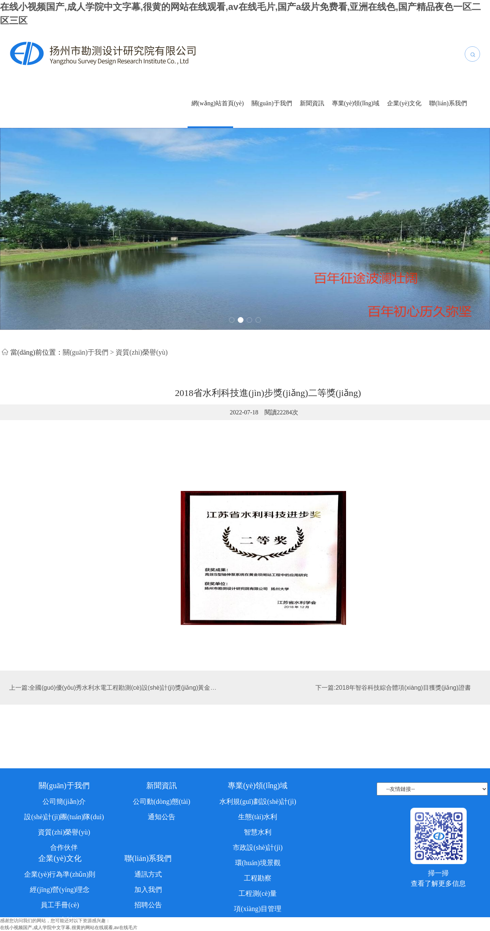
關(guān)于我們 (272, 103)
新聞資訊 (312, 103)
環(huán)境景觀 (258, 911)
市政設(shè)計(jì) (258, 895)
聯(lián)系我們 (448, 103)
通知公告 (161, 865)
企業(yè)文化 (404, 103)
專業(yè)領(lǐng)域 (356, 103)
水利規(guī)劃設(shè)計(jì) (257, 849)
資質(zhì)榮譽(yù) (64, 880)
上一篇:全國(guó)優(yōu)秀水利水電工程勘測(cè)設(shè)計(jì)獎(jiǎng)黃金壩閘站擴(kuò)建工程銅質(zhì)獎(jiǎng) (162, 695)
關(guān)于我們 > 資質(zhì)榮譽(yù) (115, 355)
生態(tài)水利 (257, 865)
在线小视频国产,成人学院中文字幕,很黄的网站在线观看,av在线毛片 (68, 927)
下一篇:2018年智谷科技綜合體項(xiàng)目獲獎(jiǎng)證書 (393, 695)
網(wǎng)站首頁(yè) (217, 103)
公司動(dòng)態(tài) (161, 849)
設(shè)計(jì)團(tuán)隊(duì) (64, 865)
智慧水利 (257, 880)
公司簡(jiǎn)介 (64, 849)
